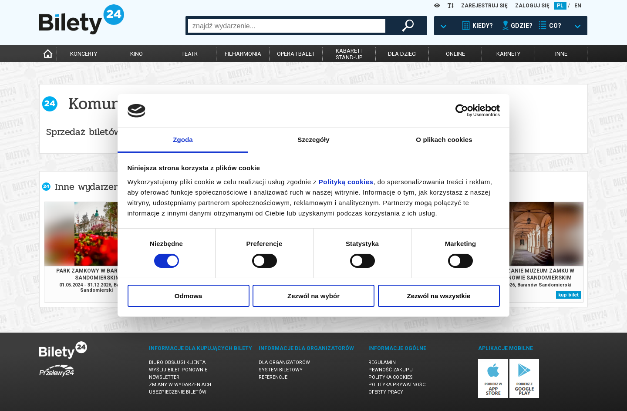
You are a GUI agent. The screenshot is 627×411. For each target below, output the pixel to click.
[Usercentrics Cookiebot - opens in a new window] (462, 110)
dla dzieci (402, 54)
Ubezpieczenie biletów (177, 392)
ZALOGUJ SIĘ (532, 6)
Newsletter (164, 377)
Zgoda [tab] (183, 139)
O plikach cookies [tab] (444, 139)
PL (560, 6)
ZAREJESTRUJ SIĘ (484, 6)
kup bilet (568, 295)
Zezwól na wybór (313, 296)
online (455, 54)
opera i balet (296, 54)
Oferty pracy (385, 392)
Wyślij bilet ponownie (178, 370)
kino (136, 54)
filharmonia (243, 54)
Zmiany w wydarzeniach (180, 384)
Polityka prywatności (397, 384)
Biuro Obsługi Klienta (177, 362)
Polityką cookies (346, 181)
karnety (508, 54)
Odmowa (188, 296)
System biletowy (281, 370)
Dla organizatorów (284, 362)
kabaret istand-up (349, 54)
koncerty (83, 54)
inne (561, 54)
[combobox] (286, 25)
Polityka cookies (390, 377)
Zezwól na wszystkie (439, 296)
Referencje (273, 377)
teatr (190, 54)
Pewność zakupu (390, 370)
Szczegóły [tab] (313, 139)
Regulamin (382, 362)
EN (577, 6)
